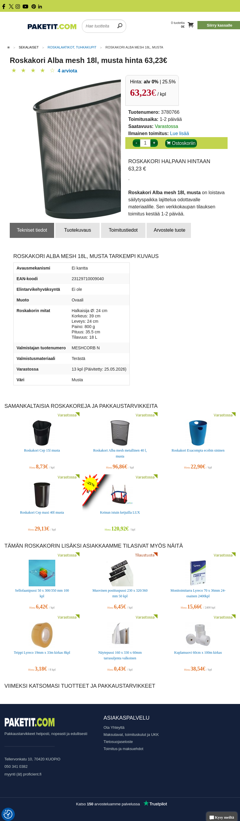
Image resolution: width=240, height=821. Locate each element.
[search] (119, 22)
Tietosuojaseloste (118, 741)
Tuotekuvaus (77, 230)
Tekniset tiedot (32, 230)
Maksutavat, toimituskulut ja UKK (131, 734)
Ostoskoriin (181, 143)
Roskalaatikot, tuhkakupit (72, 47)
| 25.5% (160, 81)
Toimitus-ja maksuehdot (123, 749)
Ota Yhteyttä (113, 727)
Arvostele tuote (169, 230)
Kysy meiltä (222, 818)
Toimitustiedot (123, 230)
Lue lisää (179, 133)
